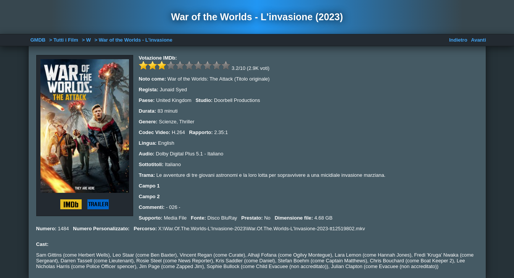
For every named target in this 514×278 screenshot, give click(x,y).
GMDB (38, 40)
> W (86, 40)
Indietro (458, 40)
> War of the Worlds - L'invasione (133, 40)
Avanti (478, 40)
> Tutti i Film (63, 40)
